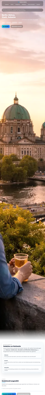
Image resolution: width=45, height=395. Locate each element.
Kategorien (17, 4)
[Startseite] (22, 2)
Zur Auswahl (6, 26)
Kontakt (38, 4)
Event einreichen (31, 4)
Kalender (7, 4)
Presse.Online (22, 10)
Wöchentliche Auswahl (17, 26)
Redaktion (24, 4)
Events (12, 4)
